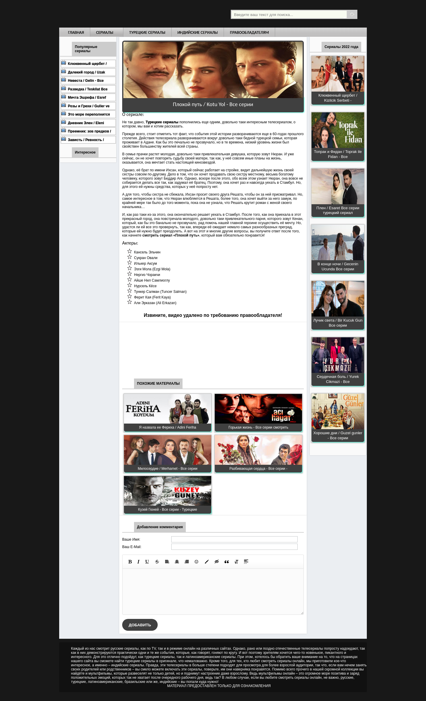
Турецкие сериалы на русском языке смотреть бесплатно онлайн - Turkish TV (113, 14)
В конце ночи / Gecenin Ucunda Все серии (337, 266)
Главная (76, 32)
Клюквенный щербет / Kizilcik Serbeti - (337, 98)
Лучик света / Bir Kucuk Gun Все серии (337, 323)
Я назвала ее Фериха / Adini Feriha (167, 427)
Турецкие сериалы (147, 32)
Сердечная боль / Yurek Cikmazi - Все (338, 379)
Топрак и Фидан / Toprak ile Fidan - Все (338, 154)
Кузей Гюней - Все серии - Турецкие (167, 509)
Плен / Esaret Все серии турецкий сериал (338, 210)
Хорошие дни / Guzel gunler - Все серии (337, 435)
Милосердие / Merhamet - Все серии (167, 469)
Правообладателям (249, 32)
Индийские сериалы (198, 32)
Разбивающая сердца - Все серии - (259, 469)
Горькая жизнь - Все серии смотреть (258, 427)
